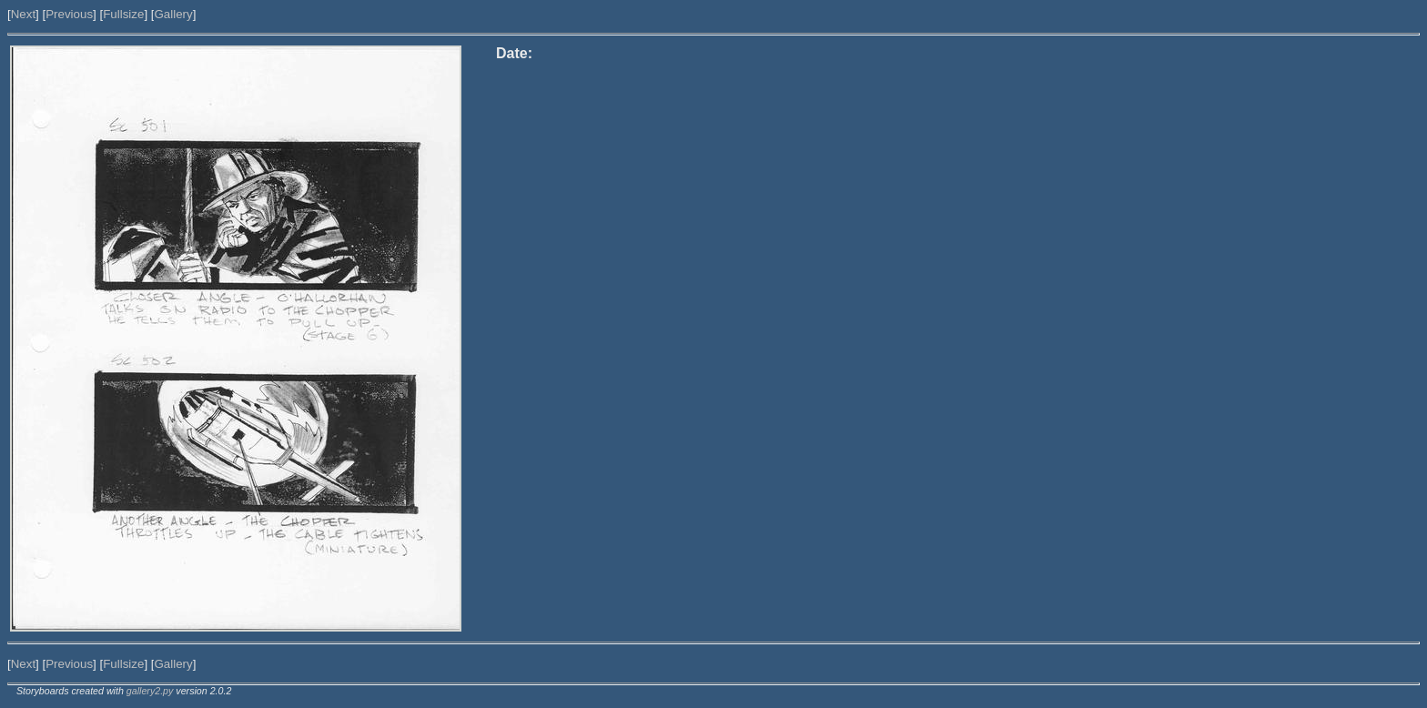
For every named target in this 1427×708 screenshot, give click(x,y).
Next (23, 14)
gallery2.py (150, 690)
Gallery (173, 14)
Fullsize (123, 14)
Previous (69, 14)
